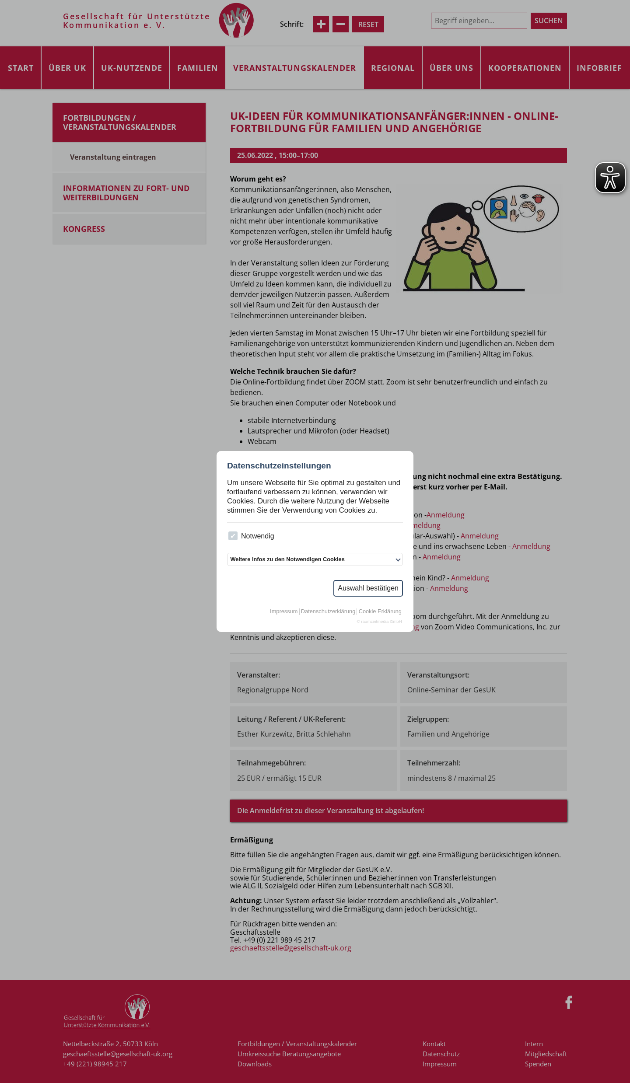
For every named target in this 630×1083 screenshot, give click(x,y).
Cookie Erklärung (380, 611)
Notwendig (251, 536)
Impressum (284, 611)
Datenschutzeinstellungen (279, 465)
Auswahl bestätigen (368, 588)
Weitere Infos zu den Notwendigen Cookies (287, 559)
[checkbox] (233, 536)
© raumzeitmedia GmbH (379, 621)
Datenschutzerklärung (328, 611)
